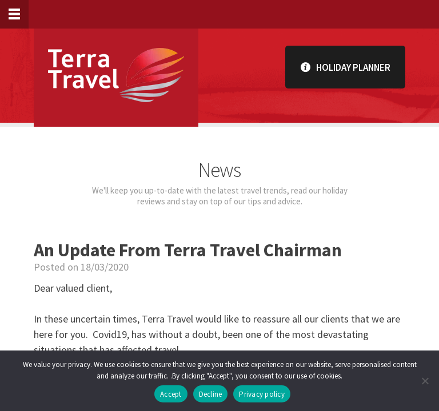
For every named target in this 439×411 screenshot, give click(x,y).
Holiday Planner (345, 67)
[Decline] (424, 380)
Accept (171, 394)
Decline (210, 394)
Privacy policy (262, 394)
